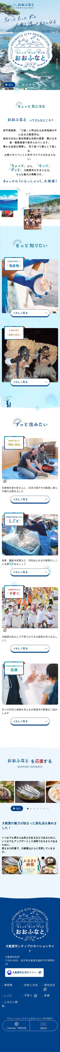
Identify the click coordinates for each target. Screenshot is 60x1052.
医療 (47, 995)
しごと (8, 995)
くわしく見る (20, 313)
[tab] (20, 84)
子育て (28, 995)
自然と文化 (31, 985)
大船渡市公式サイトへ (24, 972)
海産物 (8, 985)
